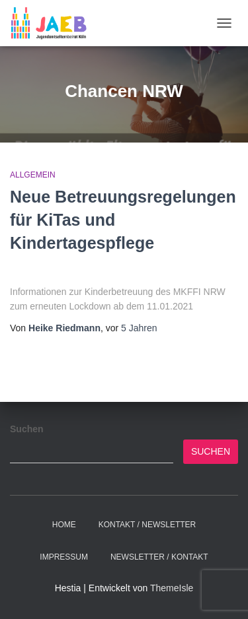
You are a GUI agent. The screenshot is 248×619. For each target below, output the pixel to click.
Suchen (27, 429)
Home (64, 524)
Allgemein (33, 174)
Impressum (64, 557)
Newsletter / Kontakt (159, 557)
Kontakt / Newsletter (147, 524)
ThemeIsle (171, 588)
